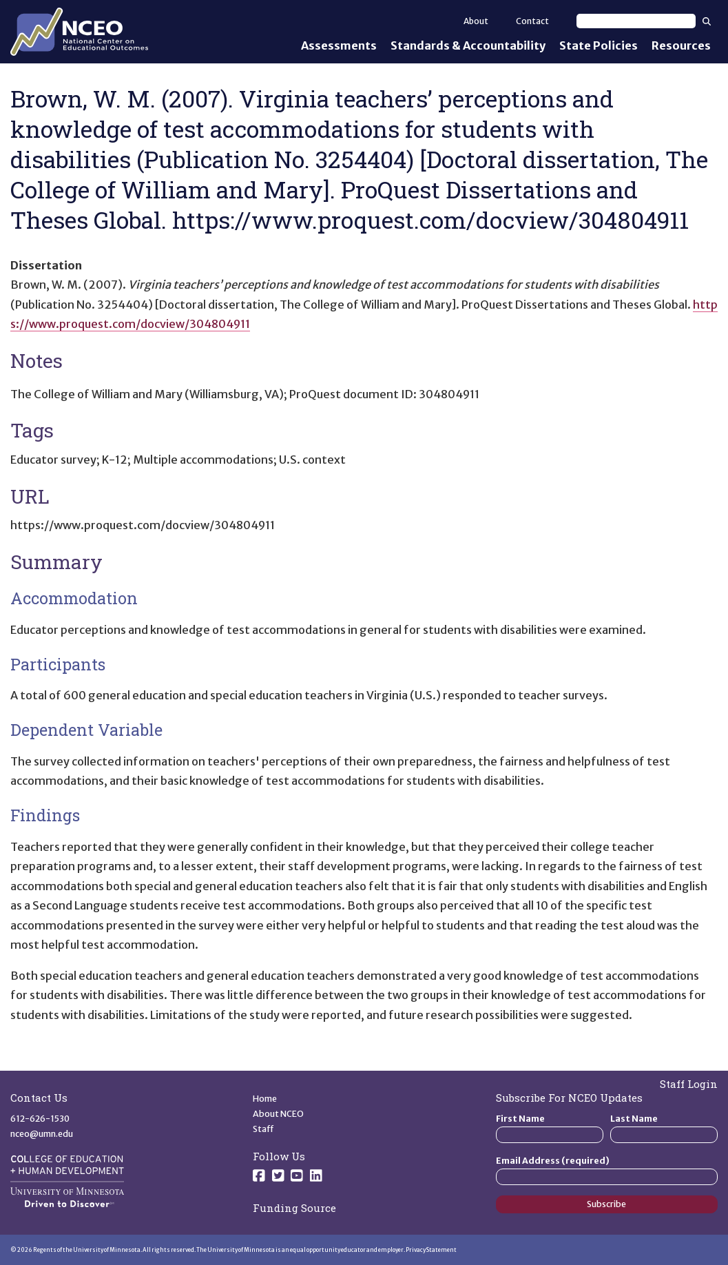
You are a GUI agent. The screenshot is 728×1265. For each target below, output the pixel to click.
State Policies (598, 45)
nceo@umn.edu (41, 1134)
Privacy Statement (431, 1249)
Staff (263, 1129)
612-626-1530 (40, 1118)
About (476, 21)
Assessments (339, 45)
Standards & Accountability (468, 45)
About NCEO (278, 1114)
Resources (681, 45)
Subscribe (606, 1204)
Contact (532, 21)
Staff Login (689, 1084)
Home (265, 1098)
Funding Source (294, 1208)
